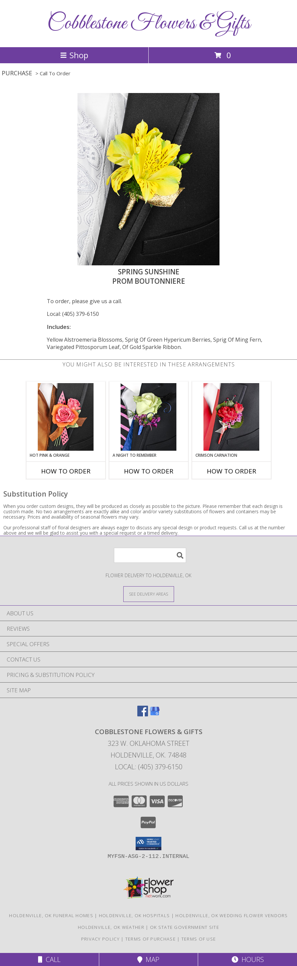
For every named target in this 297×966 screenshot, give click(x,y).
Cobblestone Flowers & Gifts (148, 23)
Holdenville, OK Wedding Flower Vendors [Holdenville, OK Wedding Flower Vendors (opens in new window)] (231, 915)
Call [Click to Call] (49, 959)
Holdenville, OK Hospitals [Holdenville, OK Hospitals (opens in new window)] (134, 915)
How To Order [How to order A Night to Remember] (148, 471)
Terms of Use (198, 939)
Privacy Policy (100, 939)
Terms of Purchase (150, 939)
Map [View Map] (148, 959)
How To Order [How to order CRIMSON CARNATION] (231, 471)
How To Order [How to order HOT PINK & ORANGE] (66, 471)
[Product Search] (150, 555)
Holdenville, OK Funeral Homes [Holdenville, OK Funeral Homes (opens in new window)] (51, 915)
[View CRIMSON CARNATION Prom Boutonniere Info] (231, 417)
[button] (148, 843)
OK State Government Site (184, 927)
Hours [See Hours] (248, 959)
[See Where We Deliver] (148, 594)
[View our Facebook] (142, 714)
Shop (74, 55)
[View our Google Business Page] (154, 714)
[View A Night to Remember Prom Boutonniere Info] (148, 417)
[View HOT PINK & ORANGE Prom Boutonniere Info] (66, 417)
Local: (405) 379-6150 (73, 314)
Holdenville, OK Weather (111, 927)
